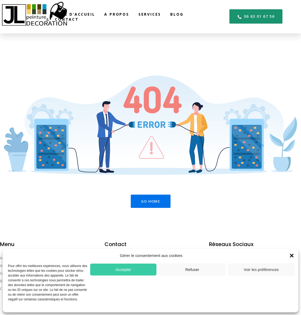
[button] (291, 255)
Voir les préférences (261, 269)
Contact (67, 19)
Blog (176, 14)
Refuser (192, 269)
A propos (116, 14)
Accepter (123, 269)
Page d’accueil (75, 14)
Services (149, 14)
